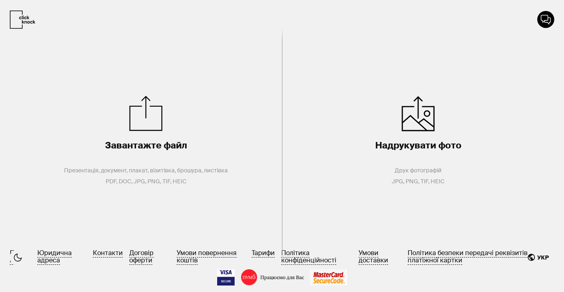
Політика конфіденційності (308, 256)
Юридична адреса (54, 256)
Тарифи (263, 253)
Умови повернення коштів (207, 256)
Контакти (108, 253)
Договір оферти (141, 256)
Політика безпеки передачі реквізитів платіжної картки (468, 256)
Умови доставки (373, 256)
